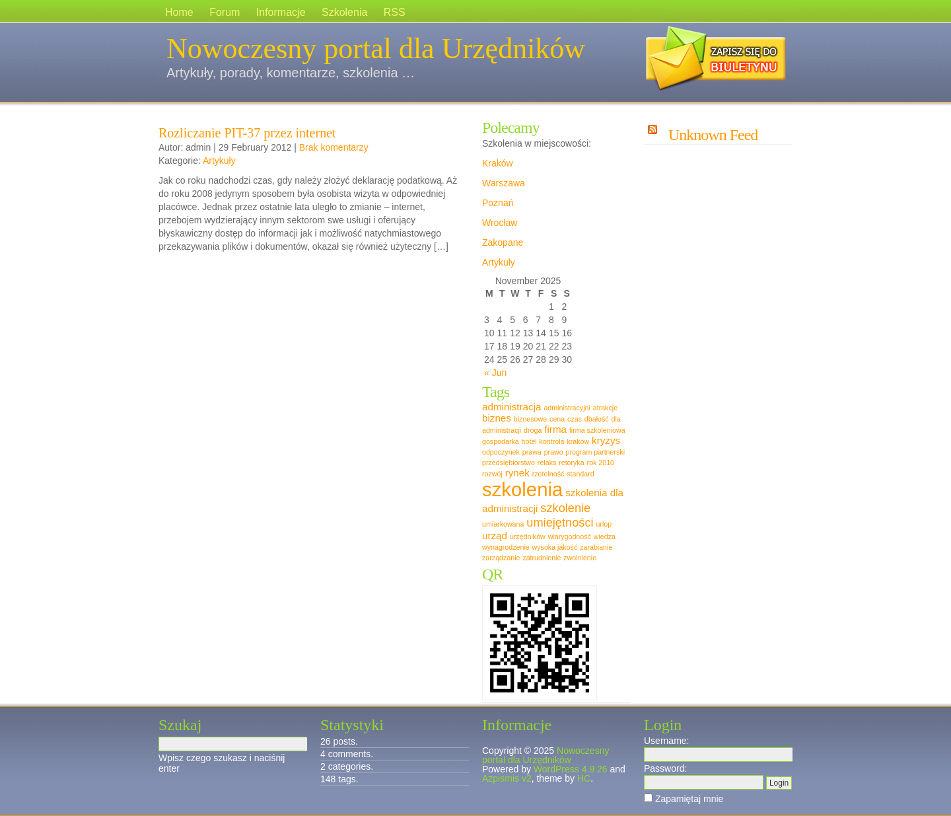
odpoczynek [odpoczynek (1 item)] (501, 452)
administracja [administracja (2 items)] (511, 406)
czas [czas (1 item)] (574, 419)
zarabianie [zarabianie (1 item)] (596, 547)
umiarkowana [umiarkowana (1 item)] (503, 524)
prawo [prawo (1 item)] (553, 452)
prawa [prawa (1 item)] (532, 452)
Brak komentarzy (334, 147)
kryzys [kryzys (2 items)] (606, 440)
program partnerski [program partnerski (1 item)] (595, 452)
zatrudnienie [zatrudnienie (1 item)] (541, 558)
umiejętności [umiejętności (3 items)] (559, 522)
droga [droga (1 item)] (533, 430)
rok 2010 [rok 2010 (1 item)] (600, 462)
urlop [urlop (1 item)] (604, 524)
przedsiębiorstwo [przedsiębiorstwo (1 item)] (508, 462)
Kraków (497, 163)
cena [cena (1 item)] (557, 419)
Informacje (281, 12)
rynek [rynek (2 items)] (517, 472)
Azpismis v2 (507, 778)
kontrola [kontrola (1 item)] (552, 441)
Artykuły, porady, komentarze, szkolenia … (290, 72)
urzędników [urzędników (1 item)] (528, 536)
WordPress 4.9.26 (571, 769)
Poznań (497, 203)
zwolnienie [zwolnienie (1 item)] (579, 558)
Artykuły (219, 160)
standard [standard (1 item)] (580, 474)
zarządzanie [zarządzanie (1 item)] (501, 558)
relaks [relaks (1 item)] (547, 462)
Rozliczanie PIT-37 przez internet (247, 133)
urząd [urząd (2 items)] (494, 535)
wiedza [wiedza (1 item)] (605, 536)
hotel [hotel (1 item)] (529, 441)
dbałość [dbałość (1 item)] (596, 419)
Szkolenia (344, 12)
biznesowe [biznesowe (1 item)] (530, 419)
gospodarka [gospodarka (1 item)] (500, 441)
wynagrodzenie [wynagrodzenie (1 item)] (506, 547)
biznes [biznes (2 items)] (496, 418)
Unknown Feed (712, 134)
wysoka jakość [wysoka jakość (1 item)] (555, 547)
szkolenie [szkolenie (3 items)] (565, 508)
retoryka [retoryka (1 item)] (571, 462)
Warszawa (503, 183)
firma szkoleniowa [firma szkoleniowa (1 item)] (597, 430)
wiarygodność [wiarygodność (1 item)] (569, 536)
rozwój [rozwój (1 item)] (492, 474)
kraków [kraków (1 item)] (578, 441)
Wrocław (499, 222)
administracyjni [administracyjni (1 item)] (567, 408)
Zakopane (502, 242)
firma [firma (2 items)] (555, 429)
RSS (394, 12)
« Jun (495, 372)
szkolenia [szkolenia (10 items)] (522, 489)
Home (179, 12)
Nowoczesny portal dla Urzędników (375, 48)
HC (583, 778)
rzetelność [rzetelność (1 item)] (548, 474)
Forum (224, 12)
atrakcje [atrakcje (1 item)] (605, 408)
